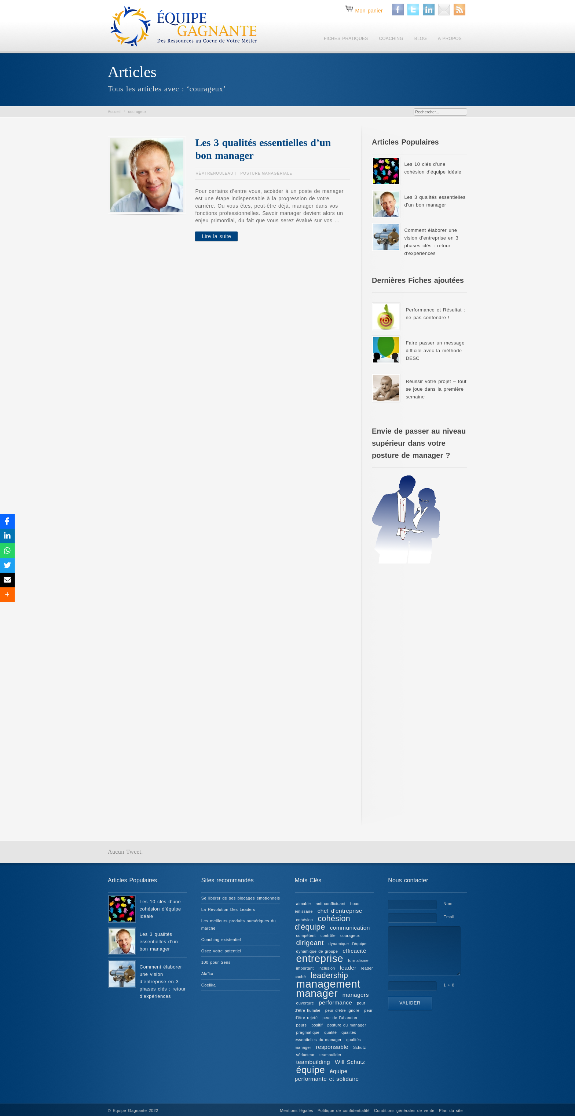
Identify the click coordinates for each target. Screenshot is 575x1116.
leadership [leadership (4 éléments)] (329, 975)
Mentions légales (296, 1110)
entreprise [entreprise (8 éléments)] (320, 958)
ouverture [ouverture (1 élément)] (305, 1003)
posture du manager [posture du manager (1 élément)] (346, 1025)
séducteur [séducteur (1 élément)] (305, 1055)
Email (448, 917)
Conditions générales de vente (404, 1110)
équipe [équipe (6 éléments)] (310, 1070)
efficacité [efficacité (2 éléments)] (354, 951)
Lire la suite (216, 236)
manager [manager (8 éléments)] (317, 993)
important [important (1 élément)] (305, 968)
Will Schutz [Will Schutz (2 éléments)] (350, 1062)
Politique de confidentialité (344, 1110)
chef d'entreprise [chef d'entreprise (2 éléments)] (340, 911)
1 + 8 (448, 985)
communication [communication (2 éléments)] (350, 927)
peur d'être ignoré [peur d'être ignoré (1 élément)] (342, 1010)
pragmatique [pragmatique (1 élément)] (308, 1032)
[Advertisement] (419, 690)
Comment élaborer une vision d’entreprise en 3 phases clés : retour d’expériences (163, 981)
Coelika (208, 985)
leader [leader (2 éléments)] (348, 967)
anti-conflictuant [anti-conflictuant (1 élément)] (330, 903)
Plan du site (451, 1110)
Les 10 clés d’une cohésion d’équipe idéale (160, 909)
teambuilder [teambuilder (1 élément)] (330, 1055)
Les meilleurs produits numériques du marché (238, 924)
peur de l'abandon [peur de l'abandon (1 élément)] (339, 1017)
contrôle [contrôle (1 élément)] (328, 935)
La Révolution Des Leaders (228, 909)
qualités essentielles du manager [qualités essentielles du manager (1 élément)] (325, 1036)
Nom (447, 903)
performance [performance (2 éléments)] (335, 1002)
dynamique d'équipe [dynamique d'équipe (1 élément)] (348, 943)
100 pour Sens (216, 962)
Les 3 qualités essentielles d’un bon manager (159, 941)
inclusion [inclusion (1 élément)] (327, 968)
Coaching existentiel (221, 939)
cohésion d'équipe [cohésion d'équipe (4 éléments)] (322, 922)
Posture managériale (266, 173)
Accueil (114, 112)
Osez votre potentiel (221, 951)
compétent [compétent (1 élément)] (306, 935)
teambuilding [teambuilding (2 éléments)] (313, 1062)
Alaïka (207, 973)
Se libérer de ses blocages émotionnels (240, 898)
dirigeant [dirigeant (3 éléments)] (310, 943)
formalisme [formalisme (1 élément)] (358, 960)
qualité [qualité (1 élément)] (330, 1032)
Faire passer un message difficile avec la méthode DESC (435, 350)
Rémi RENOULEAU (214, 173)
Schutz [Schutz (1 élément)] (359, 1047)
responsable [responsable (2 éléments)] (332, 1047)
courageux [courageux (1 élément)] (350, 935)
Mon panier (369, 11)
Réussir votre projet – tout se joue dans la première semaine (436, 389)
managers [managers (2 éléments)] (356, 995)
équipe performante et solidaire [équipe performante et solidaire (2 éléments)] (327, 1075)
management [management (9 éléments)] (328, 984)
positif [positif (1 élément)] (317, 1025)
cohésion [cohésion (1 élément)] (304, 920)
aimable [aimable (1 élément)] (303, 903)
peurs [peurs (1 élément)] (301, 1025)
